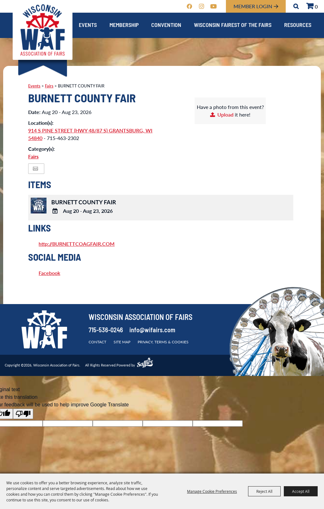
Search (296, 6)
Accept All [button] (300, 491)
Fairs (49, 86)
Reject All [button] (264, 491)
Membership (124, 25)
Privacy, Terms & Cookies (163, 342)
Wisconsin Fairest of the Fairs (232, 25)
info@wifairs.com (152, 331)
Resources (297, 25)
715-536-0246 (106, 331)
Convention (166, 25)
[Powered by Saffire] (145, 363)
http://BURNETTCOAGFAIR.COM (77, 243)
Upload (225, 114)
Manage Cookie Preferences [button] (212, 491)
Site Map (122, 342)
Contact (97, 342)
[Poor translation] (23, 414)
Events (88, 25)
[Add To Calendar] (55, 211)
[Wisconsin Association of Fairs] (42, 30)
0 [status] (316, 6)
